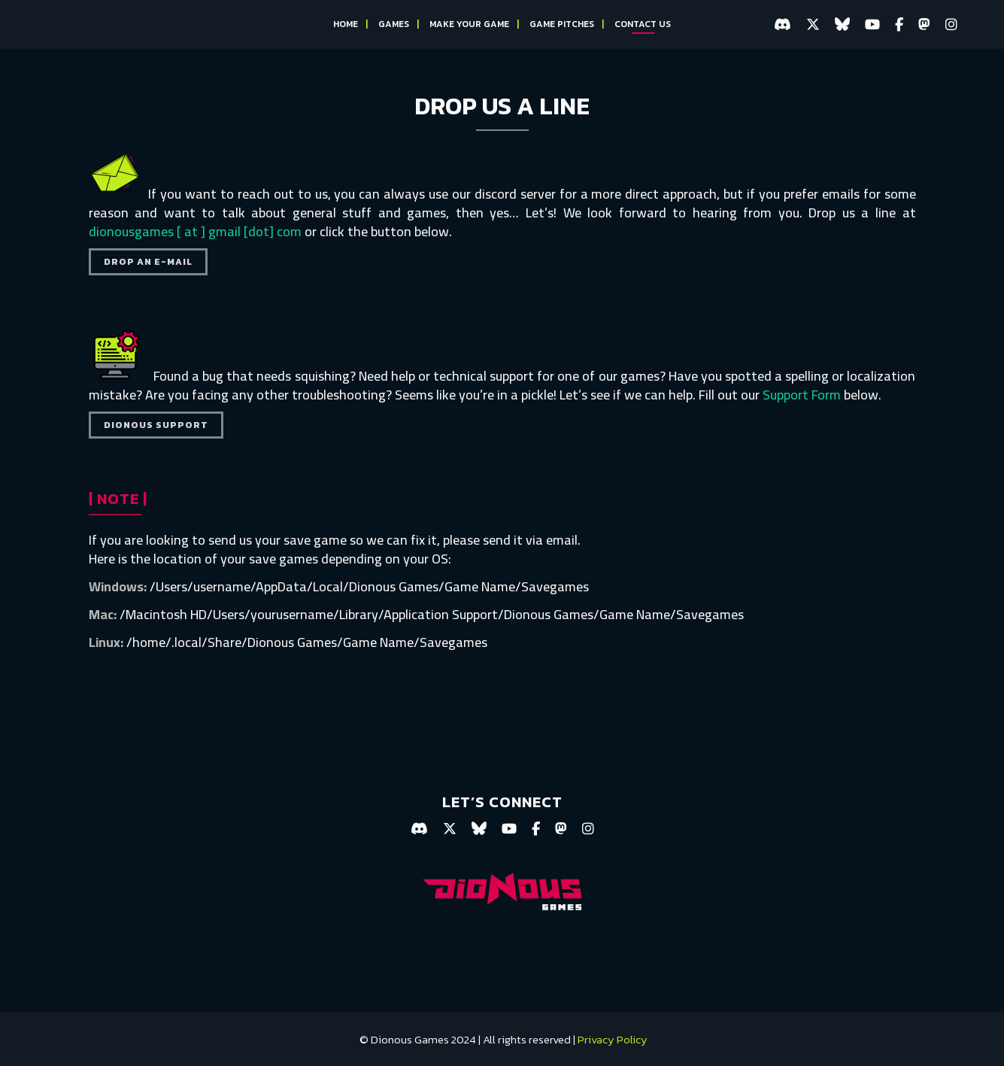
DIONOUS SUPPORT (156, 425)
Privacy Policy (613, 1039)
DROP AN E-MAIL (148, 262)
